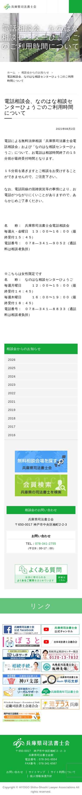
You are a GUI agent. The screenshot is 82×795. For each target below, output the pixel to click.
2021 (12, 401)
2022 (12, 393)
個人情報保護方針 (41, 776)
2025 (12, 368)
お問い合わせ (14, 772)
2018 (12, 418)
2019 (12, 410)
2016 (12, 435)
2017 (12, 426)
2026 (12, 359)
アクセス (52, 6)
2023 (12, 384)
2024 (12, 376)
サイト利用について (63, 772)
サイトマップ (37, 772)
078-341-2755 (63, 6)
